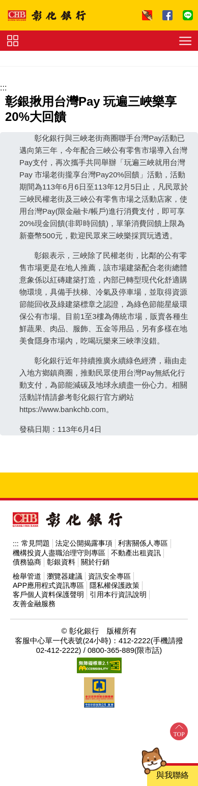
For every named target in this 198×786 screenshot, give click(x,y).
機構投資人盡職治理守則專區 (59, 553)
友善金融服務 (34, 604)
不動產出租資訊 (136, 553)
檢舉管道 (27, 576)
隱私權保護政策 (114, 585)
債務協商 (27, 562)
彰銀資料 (61, 562)
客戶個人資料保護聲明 (48, 594)
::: (3, 87)
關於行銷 (95, 562)
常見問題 (35, 543)
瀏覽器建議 (64, 576)
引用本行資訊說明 (118, 594)
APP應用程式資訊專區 (48, 585)
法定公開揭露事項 (83, 543)
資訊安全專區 (109, 576)
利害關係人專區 (143, 543)
